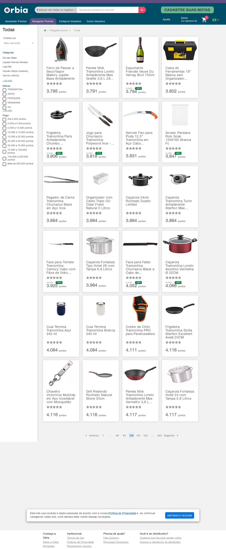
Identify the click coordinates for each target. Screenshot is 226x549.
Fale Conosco (111, 538)
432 (159, 435)
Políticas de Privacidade (80, 542)
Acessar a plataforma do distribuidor (160, 542)
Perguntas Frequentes (116, 542)
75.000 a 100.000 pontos (15, 151)
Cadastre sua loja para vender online (160, 538)
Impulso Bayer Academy (15, 71)
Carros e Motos (11, 76)
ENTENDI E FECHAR (179, 515)
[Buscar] (142, 10)
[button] (215, 20)
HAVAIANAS (11, 103)
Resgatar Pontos (42, 21)
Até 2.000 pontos (14, 119)
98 (117, 435)
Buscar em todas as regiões (56, 9)
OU (7, 107)
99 (124, 435)
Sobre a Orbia (51, 542)
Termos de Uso (75, 538)
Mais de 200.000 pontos (18, 164)
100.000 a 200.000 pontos (15, 158)
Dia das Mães (10, 58)
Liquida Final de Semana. (15, 62)
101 (138, 435)
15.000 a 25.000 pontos (18, 137)
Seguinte (171, 435)
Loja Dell (7, 67)
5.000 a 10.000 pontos (17, 128)
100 (131, 435)
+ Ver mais (7, 81)
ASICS (8, 94)
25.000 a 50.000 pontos (18, 141)
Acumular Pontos (16, 21)
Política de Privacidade (122, 513)
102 (145, 435)
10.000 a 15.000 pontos (18, 133)
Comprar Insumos (70, 21)
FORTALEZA (11, 99)
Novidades (49, 546)
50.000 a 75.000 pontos (18, 146)
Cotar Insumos (96, 21)
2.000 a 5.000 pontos (17, 124)
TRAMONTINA (13, 90)
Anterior (91, 435)
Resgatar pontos (59, 31)
